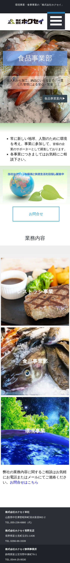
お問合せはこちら (24, 482)
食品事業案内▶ (54, 98)
